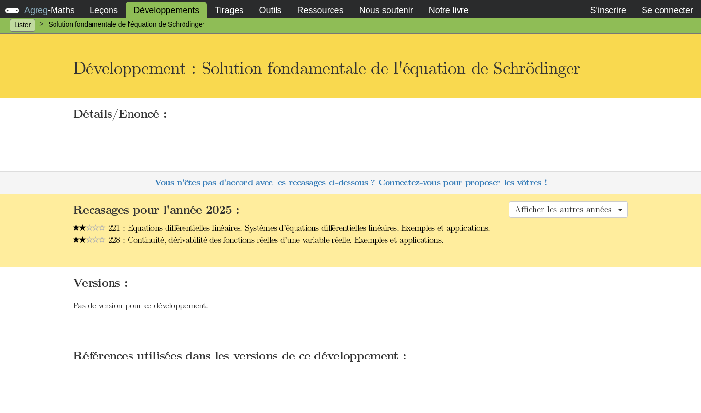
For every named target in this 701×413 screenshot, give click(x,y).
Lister (22, 25)
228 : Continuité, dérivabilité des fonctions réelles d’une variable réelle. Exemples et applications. (258, 239)
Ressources (320, 10)
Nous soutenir (386, 10)
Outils (270, 10)
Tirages (229, 10)
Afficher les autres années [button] (568, 209)
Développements (166, 10)
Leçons (104, 10)
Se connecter (667, 10)
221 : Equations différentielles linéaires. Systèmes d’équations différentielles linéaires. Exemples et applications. (281, 227)
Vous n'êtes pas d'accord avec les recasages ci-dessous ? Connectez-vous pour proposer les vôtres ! (350, 182)
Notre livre (449, 10)
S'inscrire (608, 10)
